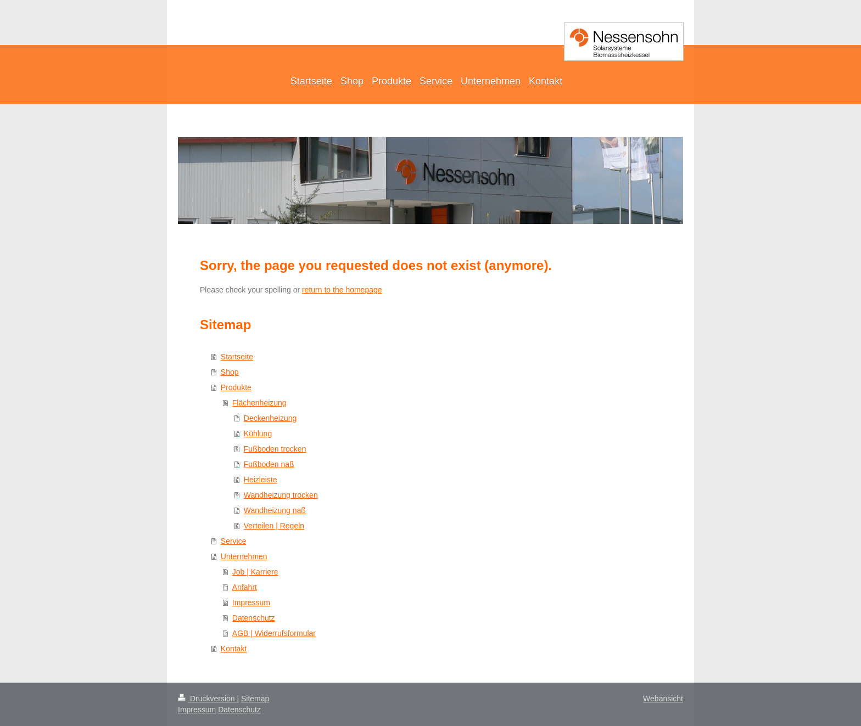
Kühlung (258, 433)
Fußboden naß (269, 464)
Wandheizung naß (275, 510)
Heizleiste (260, 479)
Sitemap (255, 698)
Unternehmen (244, 556)
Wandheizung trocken (281, 495)
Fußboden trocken (275, 448)
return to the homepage (342, 289)
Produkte (236, 387)
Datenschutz (253, 618)
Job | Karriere (255, 571)
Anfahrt (244, 587)
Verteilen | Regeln (274, 525)
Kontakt (234, 648)
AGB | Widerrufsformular (274, 633)
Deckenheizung (270, 418)
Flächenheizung (259, 402)
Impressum (251, 602)
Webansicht (663, 698)
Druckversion (207, 698)
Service (234, 541)
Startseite (237, 356)
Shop (230, 372)
